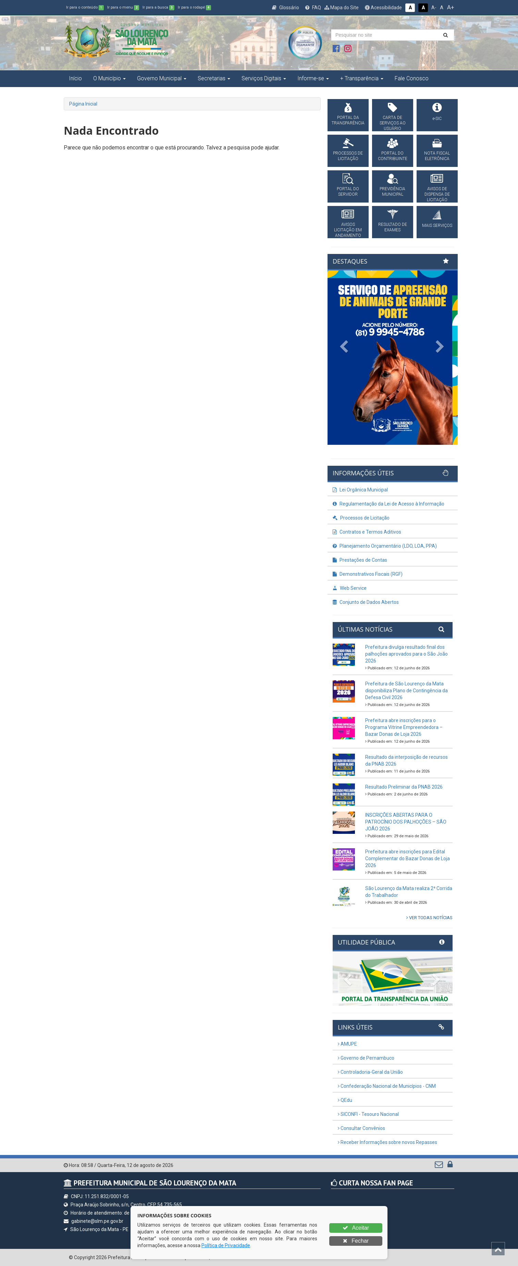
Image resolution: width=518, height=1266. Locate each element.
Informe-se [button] (313, 78)
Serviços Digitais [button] (264, 78)
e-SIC (437, 118)
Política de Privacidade (225, 1245)
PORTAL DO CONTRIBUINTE (392, 156)
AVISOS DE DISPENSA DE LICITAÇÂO (437, 194)
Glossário (285, 7)
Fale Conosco (412, 78)
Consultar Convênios (361, 1128)
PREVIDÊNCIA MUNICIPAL (392, 191)
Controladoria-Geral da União (370, 1072)
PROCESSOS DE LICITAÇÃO (348, 156)
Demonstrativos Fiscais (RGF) (368, 574)
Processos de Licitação (361, 518)
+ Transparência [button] (361, 78)
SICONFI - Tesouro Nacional (368, 1114)
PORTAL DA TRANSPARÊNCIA (348, 120)
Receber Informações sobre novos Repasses (387, 1142)
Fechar (356, 1241)
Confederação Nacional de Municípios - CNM (387, 1086)
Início (75, 78)
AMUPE (347, 1044)
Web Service (350, 588)
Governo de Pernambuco (366, 1058)
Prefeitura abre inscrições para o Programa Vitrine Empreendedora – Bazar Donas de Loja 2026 (404, 727)
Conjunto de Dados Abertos (366, 602)
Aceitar (356, 1228)
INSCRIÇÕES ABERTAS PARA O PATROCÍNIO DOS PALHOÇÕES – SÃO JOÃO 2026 (405, 821)
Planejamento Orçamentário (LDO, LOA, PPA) (385, 546)
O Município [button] (109, 78)
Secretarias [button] (214, 78)
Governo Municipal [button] (161, 78)
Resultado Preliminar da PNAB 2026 (404, 787)
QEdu (345, 1100)
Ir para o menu (123, 7)
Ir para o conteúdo (85, 7)
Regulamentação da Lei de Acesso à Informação (388, 504)
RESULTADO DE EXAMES (392, 227)
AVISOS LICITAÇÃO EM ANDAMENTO (348, 230)
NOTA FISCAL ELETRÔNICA (437, 156)
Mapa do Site (341, 7)
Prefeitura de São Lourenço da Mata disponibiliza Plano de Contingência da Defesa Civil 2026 (406, 690)
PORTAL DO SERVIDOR (348, 191)
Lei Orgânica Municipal (360, 489)
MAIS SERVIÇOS (437, 225)
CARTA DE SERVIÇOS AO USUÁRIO (393, 123)
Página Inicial (83, 104)
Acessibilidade (383, 7)
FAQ (313, 7)
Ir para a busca (158, 7)
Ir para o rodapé (194, 7)
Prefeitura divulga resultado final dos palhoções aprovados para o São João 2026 (406, 654)
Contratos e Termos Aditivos (367, 532)
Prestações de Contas (360, 560)
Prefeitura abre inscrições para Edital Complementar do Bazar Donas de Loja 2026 (407, 858)
